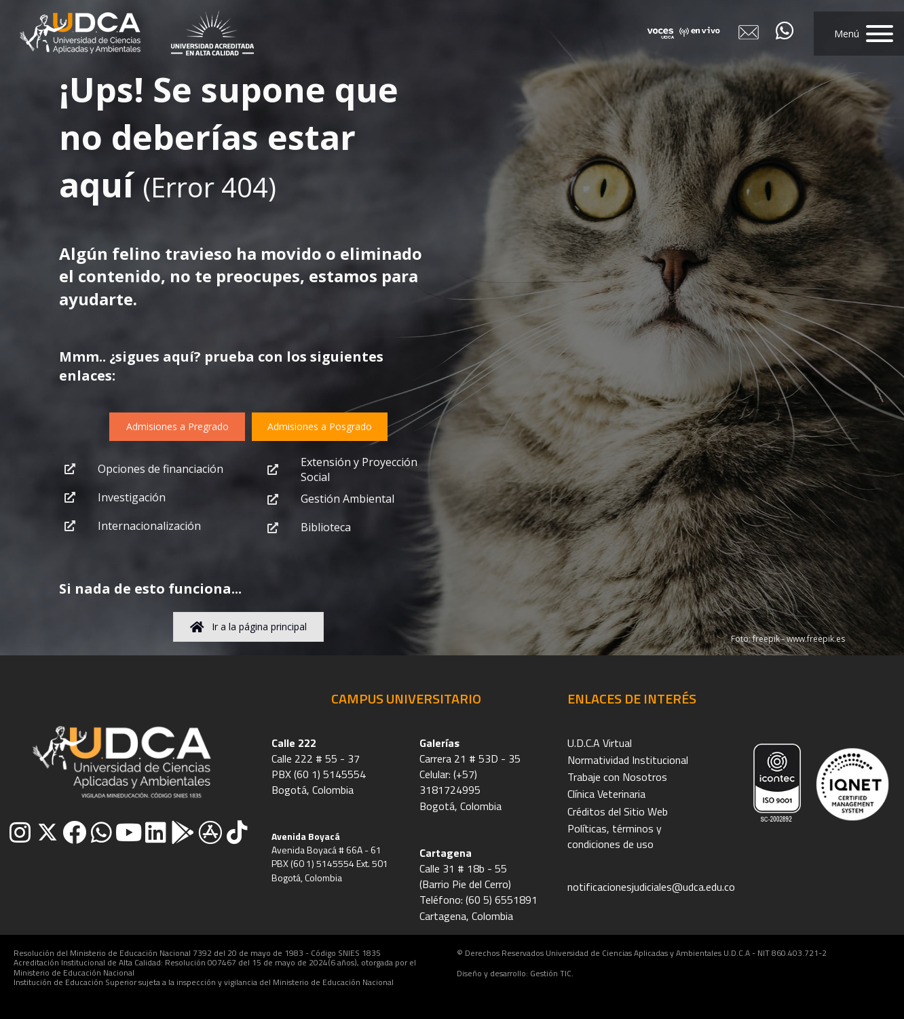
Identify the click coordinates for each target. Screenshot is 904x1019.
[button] (859, 34)
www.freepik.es (816, 639)
